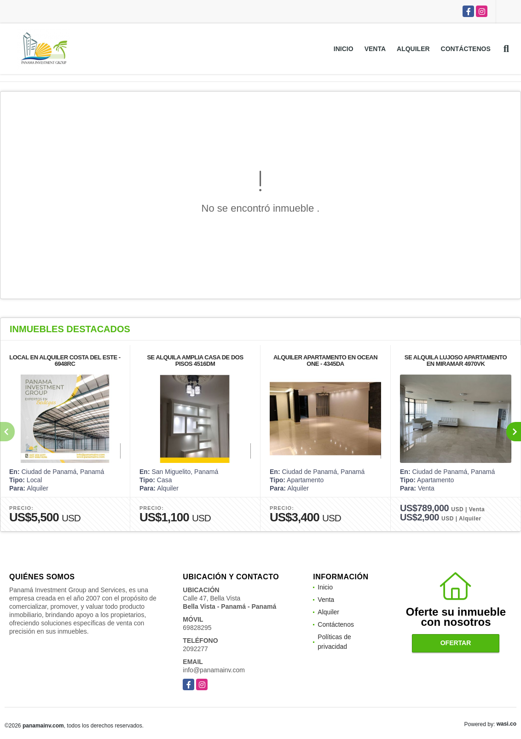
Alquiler (413, 48)
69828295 (197, 627)
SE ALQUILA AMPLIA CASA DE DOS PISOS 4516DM (195, 360)
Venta (375, 48)
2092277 (195, 648)
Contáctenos (466, 48)
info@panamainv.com (214, 670)
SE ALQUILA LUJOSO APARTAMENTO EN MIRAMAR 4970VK (456, 360)
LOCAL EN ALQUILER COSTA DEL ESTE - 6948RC (64, 360)
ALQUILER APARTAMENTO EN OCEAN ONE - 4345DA (325, 360)
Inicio (343, 48)
